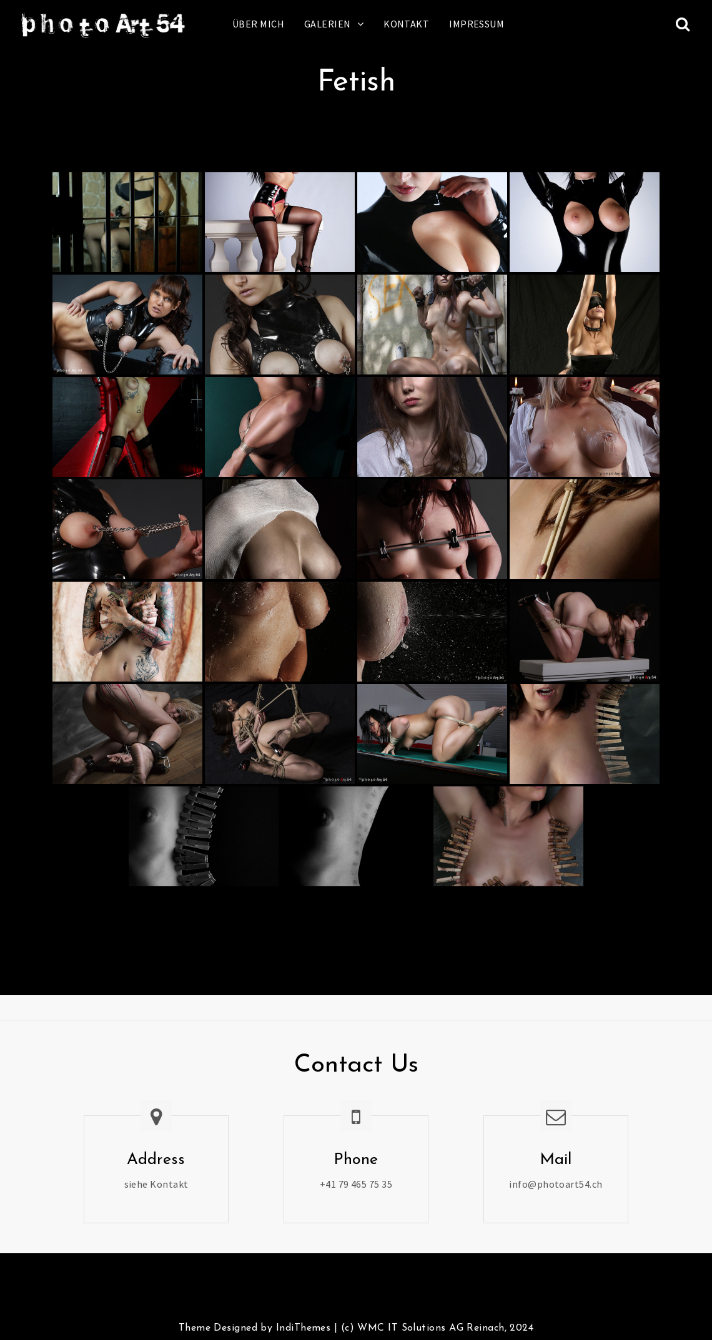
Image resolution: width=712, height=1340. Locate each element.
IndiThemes (303, 1328)
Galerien (327, 23)
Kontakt (406, 23)
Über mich (258, 23)
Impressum (476, 23)
